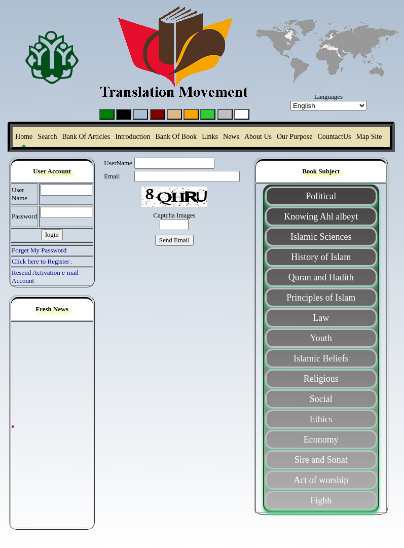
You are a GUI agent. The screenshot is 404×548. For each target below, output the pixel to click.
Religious (321, 379)
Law (321, 318)
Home (23, 136)
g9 (208, 114)
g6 (225, 114)
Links (210, 136)
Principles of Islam (320, 298)
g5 (140, 114)
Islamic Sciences (320, 237)
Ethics (321, 419)
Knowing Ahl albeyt (321, 216)
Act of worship (320, 480)
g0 (242, 114)
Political (321, 196)
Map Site (369, 136)
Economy (321, 439)
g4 (174, 114)
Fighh (321, 500)
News (231, 136)
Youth (321, 338)
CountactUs (334, 136)
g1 (107, 114)
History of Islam (321, 257)
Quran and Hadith (321, 277)
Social (321, 399)
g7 (191, 114)
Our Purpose (294, 136)
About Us (258, 136)
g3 (158, 114)
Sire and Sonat (321, 460)
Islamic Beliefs (320, 358)
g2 (124, 114)
